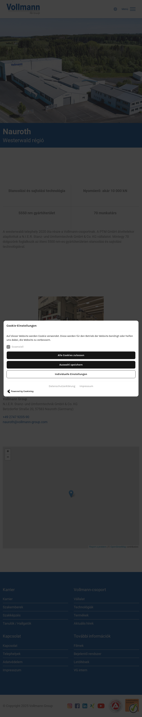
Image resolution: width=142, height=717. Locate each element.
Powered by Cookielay (19, 391)
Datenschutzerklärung (62, 386)
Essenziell (14, 347)
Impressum (86, 386)
